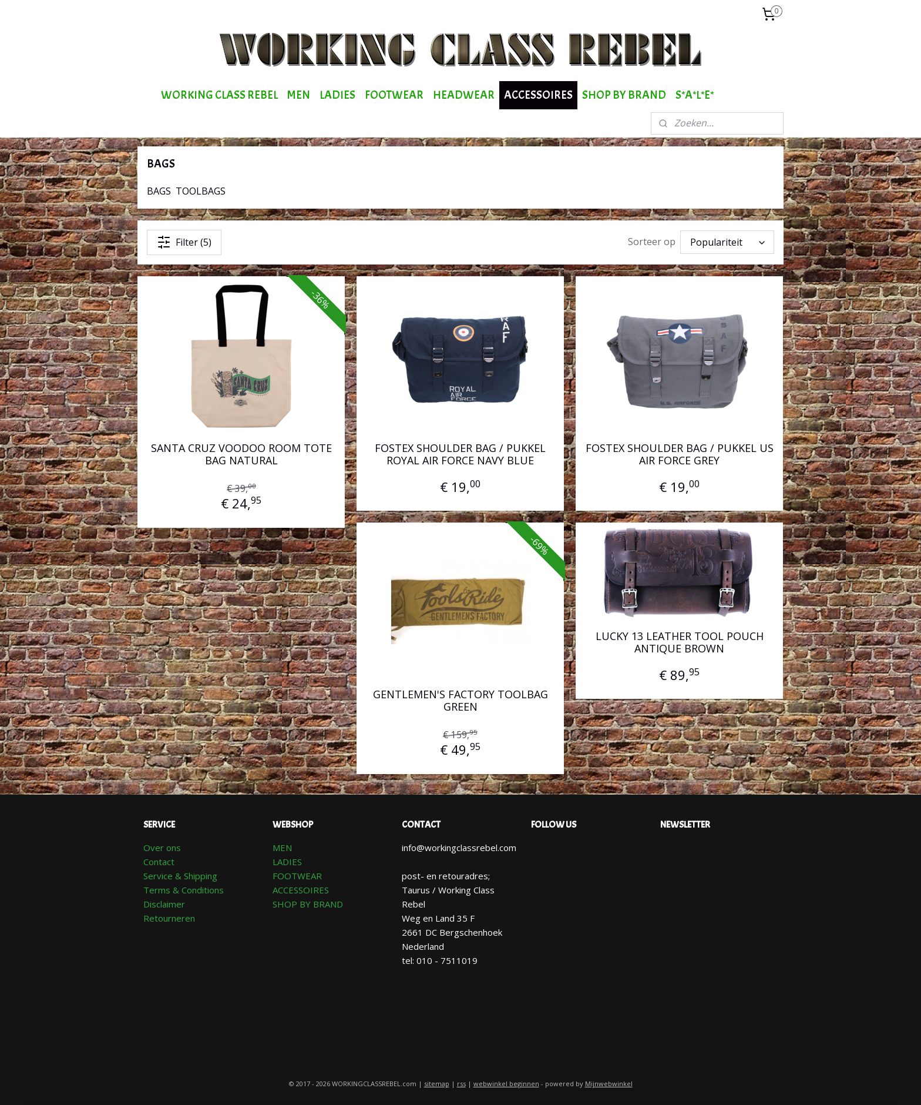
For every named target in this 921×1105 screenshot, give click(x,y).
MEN (298, 95)
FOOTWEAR (394, 95)
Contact (158, 862)
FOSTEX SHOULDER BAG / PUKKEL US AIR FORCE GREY (680, 454)
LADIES (337, 95)
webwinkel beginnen (506, 1083)
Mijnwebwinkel (609, 1083)
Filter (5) (184, 242)
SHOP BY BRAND (624, 95)
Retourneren (169, 918)
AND (334, 904)
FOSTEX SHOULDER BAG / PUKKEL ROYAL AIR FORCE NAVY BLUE (460, 454)
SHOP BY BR (299, 904)
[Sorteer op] (727, 242)
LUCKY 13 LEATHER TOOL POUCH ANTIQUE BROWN (680, 642)
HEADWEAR (464, 95)
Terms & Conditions (183, 890)
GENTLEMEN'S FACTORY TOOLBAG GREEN (460, 701)
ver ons (165, 847)
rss (461, 1083)
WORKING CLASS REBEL (219, 95)
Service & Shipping (180, 876)
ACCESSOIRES (538, 95)
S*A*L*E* (694, 95)
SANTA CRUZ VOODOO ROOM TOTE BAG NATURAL (241, 454)
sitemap (436, 1083)
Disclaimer (164, 904)
